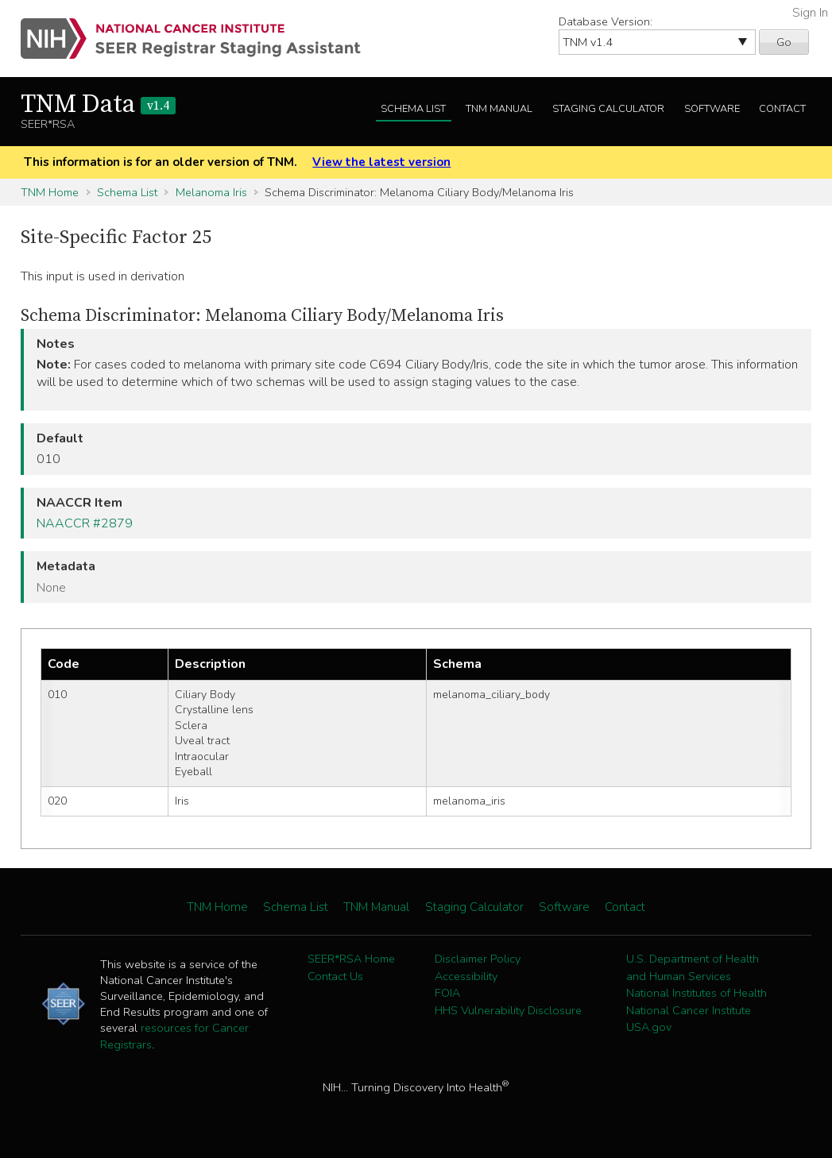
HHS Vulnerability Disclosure (508, 1010)
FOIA (447, 993)
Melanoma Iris (211, 192)
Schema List (413, 109)
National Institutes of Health (696, 993)
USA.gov (648, 1027)
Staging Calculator (608, 109)
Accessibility (466, 976)
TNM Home (50, 192)
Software (712, 109)
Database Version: (605, 21)
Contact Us (335, 976)
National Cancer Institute (688, 1010)
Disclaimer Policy (477, 959)
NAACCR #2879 (85, 523)
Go (783, 42)
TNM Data (98, 105)
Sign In (810, 12)
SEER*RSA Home (351, 959)
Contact (782, 109)
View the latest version (381, 162)
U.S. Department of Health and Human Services (692, 967)
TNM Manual (499, 109)
